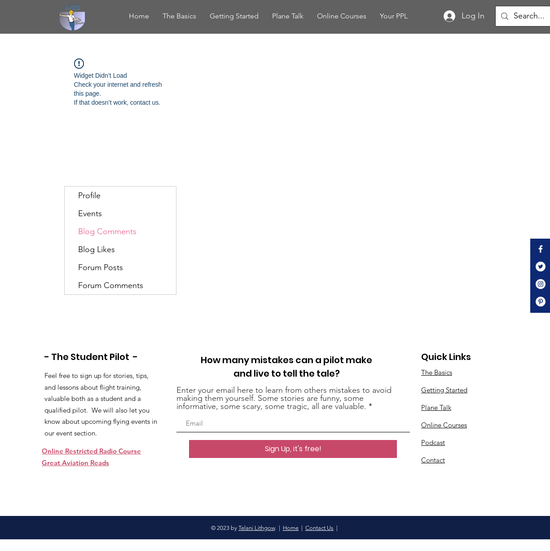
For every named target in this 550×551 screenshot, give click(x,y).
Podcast (433, 442)
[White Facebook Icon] (541, 249)
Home (291, 527)
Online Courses (444, 425)
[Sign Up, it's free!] (293, 449)
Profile (89, 195)
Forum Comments (110, 285)
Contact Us (319, 527)
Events (90, 213)
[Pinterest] (541, 302)
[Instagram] (541, 284)
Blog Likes (96, 249)
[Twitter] (541, 266)
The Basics (436, 372)
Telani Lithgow (256, 527)
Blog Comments (107, 231)
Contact (433, 460)
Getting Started (444, 390)
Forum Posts (100, 267)
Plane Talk (436, 407)
